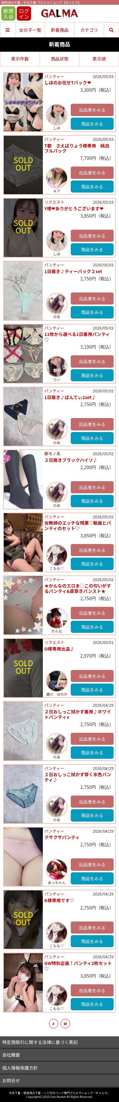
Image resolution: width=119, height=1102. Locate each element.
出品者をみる (92, 110)
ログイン (24, 13)
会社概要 (11, 1055)
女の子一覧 (30, 30)
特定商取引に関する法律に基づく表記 (40, 1042)
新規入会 (8, 13)
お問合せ (11, 1080)
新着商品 (60, 30)
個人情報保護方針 (20, 1068)
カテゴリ (89, 30)
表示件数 (20, 59)
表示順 (99, 59)
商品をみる (92, 124)
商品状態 (60, 59)
